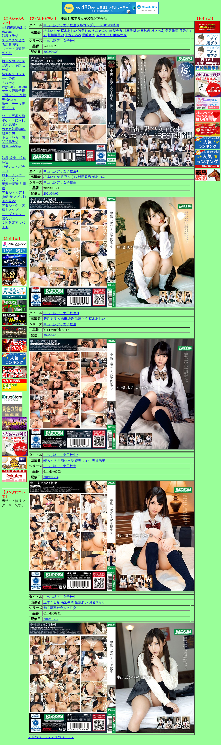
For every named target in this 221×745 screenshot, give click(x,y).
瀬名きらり (97, 602)
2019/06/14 (50, 477)
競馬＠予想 (10, 36)
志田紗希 (143, 30)
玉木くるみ (73, 35)
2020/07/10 (50, 335)
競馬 (5, 158)
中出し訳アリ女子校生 (59, 40)
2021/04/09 (50, 193)
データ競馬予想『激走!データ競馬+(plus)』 (14, 95)
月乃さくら (69, 177)
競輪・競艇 (17, 158)
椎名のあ (157, 30)
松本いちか (51, 30)
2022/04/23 (50, 51)
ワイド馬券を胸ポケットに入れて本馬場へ (13, 120)
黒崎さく (88, 35)
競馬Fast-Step (11, 146)
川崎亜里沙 (56, 35)
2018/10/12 (50, 619)
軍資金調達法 (12, 184)
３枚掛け (8, 82)
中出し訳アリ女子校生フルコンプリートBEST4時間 (81, 25)
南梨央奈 (115, 30)
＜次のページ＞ (62, 737)
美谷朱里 (171, 30)
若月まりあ (104, 35)
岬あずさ (120, 35)
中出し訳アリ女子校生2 (60, 455)
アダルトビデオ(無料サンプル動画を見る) (14, 197)
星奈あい (101, 30)
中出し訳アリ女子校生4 (60, 171)
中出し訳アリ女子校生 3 (61, 313)
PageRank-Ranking (14, 87)
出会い (7, 218)
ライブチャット (13, 214)
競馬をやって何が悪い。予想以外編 (13, 65)
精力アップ (10, 209)
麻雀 (5, 162)
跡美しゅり (86, 30)
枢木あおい (69, 30)
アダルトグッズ (13, 205)
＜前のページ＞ (39, 737)
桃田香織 (129, 30)
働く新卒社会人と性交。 (61, 608)
